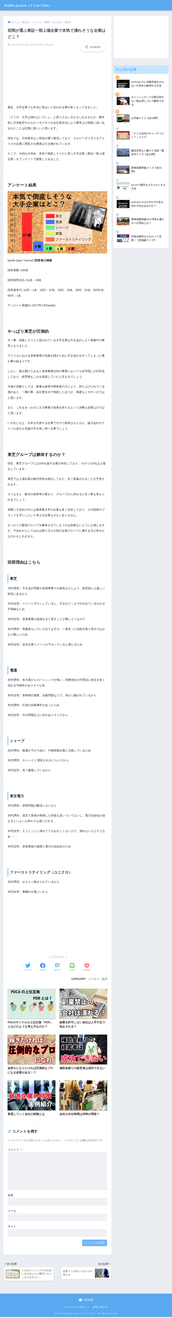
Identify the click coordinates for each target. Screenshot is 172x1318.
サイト (12, 1226)
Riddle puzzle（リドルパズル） (34, 5)
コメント (15, 1150)
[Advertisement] (57, 78)
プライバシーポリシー (77, 1308)
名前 (10, 1195)
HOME (86, 1301)
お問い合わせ (100, 1308)
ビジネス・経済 (97, 979)
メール (12, 1211)
